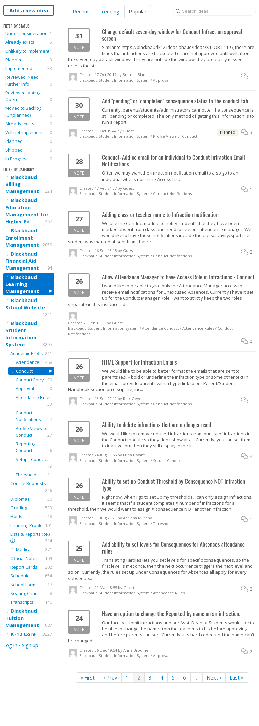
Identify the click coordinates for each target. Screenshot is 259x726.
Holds (31, 516)
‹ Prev (110, 677)
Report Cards (31, 567)
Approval (34, 388)
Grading (31, 507)
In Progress (28, 158)
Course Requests (31, 487)
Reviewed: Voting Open (28, 96)
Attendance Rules (34, 400)
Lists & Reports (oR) (31, 537)
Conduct (31, 371)
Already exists (28, 42)
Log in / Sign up (20, 645)
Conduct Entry (34, 379)
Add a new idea (28, 10)
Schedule (31, 575)
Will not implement (28, 132)
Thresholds (34, 474)
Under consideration (28, 33)
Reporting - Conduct (34, 447)
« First (87, 677)
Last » (237, 677)
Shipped (28, 150)
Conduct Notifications (34, 416)
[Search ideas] (214, 11)
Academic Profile (31, 353)
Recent (81, 11)
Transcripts (31, 602)
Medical (31, 549)
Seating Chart (31, 593)
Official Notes (31, 558)
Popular (138, 11)
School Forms (31, 584)
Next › (214, 677)
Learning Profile (31, 525)
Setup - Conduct (34, 462)
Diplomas (31, 499)
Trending (108, 11)
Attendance (31, 362)
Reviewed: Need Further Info (28, 80)
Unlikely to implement (28, 51)
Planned (28, 59)
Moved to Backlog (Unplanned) (28, 111)
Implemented (28, 68)
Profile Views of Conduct (34, 431)
